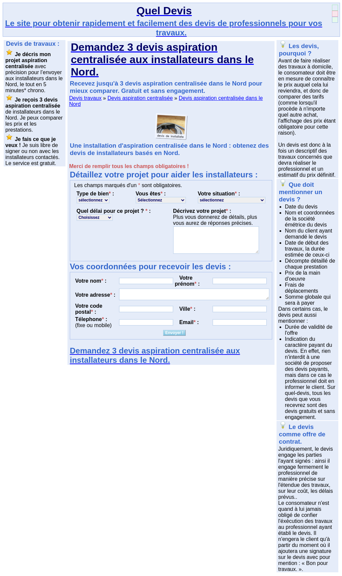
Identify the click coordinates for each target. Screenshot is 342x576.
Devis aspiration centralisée (140, 98)
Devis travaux (85, 98)
